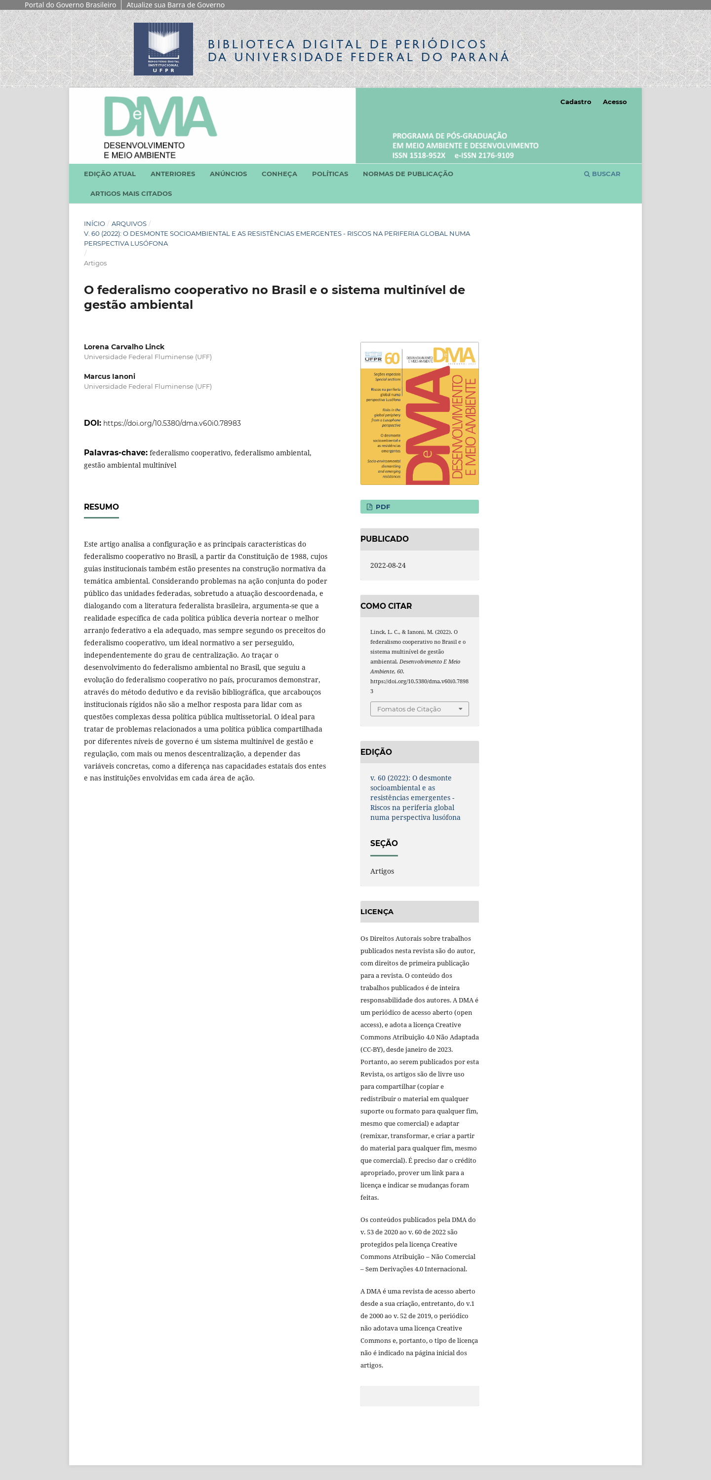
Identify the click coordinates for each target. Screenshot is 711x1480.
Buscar (602, 174)
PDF (382, 507)
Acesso (615, 102)
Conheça (279, 174)
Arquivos (129, 223)
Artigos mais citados (131, 193)
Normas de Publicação (408, 174)
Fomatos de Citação (409, 709)
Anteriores (173, 174)
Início (94, 223)
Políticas (330, 174)
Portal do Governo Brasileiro (70, 4)
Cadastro (576, 102)
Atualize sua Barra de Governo (175, 4)
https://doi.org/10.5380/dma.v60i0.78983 (172, 423)
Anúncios (228, 174)
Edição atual (110, 174)
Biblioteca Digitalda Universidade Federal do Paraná (359, 50)
